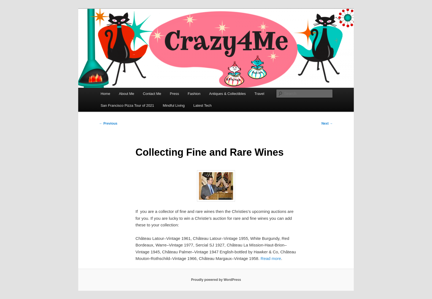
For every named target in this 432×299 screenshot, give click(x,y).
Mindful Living (174, 105)
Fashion (194, 94)
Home (105, 94)
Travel (259, 94)
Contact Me (152, 94)
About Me (126, 94)
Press (174, 94)
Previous (108, 123)
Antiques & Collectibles (227, 94)
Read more (271, 258)
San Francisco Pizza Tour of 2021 (127, 105)
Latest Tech (202, 105)
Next (327, 123)
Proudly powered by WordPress (216, 280)
